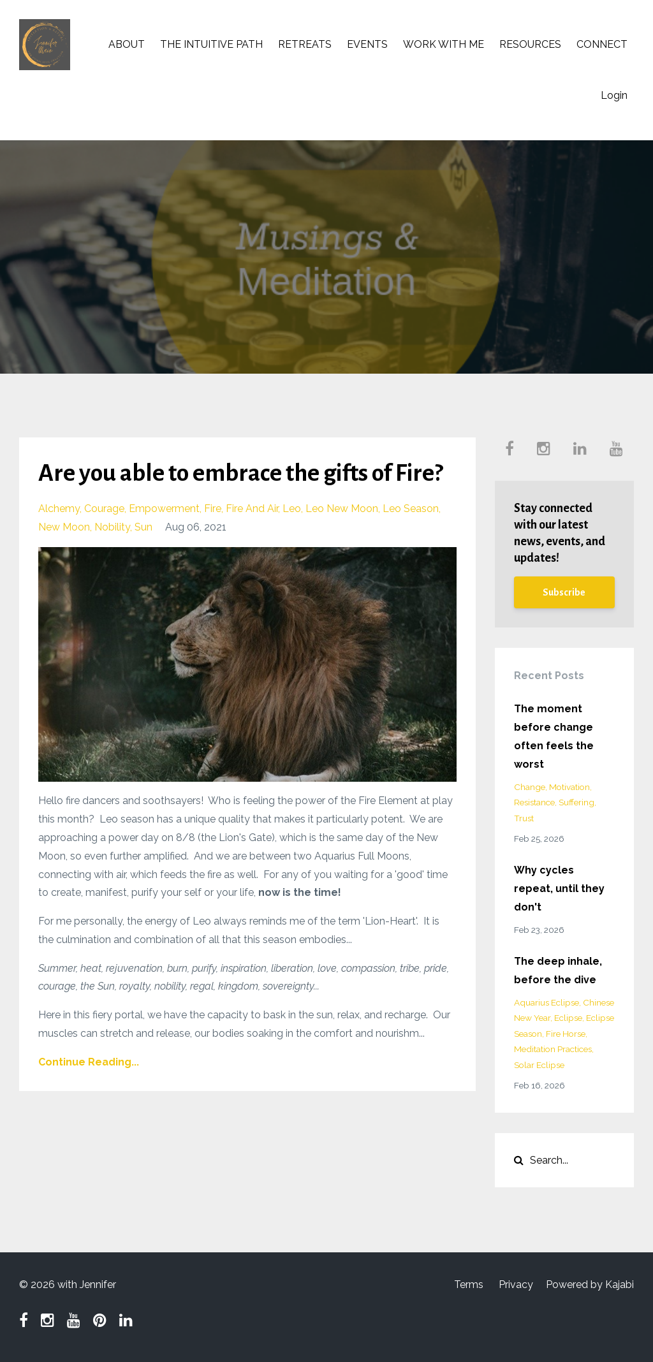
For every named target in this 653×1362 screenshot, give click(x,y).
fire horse (565, 1034)
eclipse (568, 1018)
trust (524, 818)
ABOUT (126, 44)
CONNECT (601, 44)
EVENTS (367, 44)
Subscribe (564, 592)
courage (104, 508)
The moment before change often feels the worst (554, 736)
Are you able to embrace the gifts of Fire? (240, 473)
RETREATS (305, 44)
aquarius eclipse (546, 1002)
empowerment (164, 508)
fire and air (252, 508)
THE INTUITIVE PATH (211, 44)
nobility (112, 527)
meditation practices (553, 1049)
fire (212, 508)
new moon (64, 527)
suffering (576, 802)
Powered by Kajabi (590, 1284)
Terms (468, 1284)
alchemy (59, 508)
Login (614, 95)
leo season (411, 508)
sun (143, 527)
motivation (569, 787)
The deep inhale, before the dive (558, 970)
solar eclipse (539, 1065)
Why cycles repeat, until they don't (559, 888)
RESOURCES (530, 44)
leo (291, 508)
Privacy (516, 1284)
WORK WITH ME (443, 44)
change (529, 787)
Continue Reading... (88, 1062)
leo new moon (341, 508)
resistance (534, 802)
